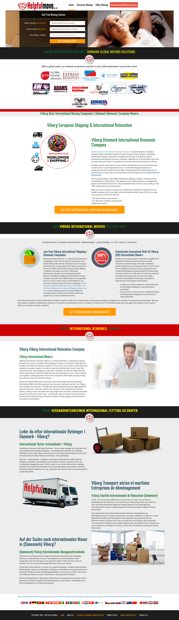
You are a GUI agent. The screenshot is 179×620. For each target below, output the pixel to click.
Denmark (100, 597)
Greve (55, 597)
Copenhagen (26, 597)
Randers (107, 597)
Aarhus (93, 597)
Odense (61, 597)
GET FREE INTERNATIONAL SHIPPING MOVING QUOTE (89, 209)
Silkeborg (80, 597)
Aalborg (114, 597)
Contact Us (143, 615)
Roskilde (35, 597)
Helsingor (42, 597)
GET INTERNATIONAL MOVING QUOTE (90, 312)
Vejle (19, 597)
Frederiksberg (137, 597)
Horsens (50, 597)
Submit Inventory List (128, 615)
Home (71, 5)
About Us (70, 615)
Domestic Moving (85, 5)
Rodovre (128, 597)
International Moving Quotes (124, 5)
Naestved (120, 597)
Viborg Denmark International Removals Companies (111, 152)
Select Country (35, 23)
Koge (144, 597)
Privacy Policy (112, 615)
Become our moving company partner (90, 615)
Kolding (67, 597)
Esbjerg (87, 597)
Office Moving (101, 5)
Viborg (149, 597)
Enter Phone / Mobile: (38, 35)
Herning (74, 597)
